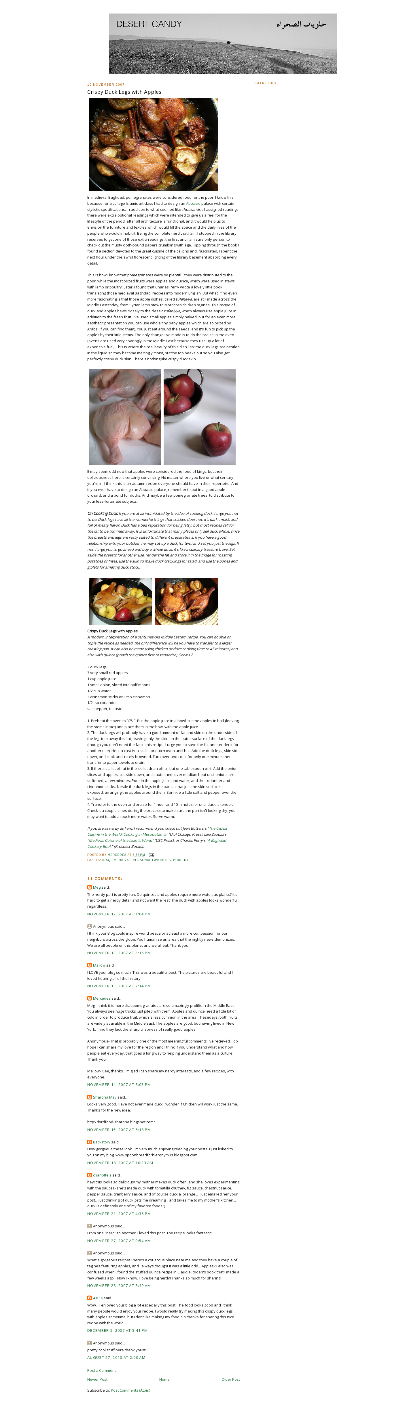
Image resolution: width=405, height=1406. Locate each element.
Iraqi (107, 860)
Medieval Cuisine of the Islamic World (120, 840)
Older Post (231, 1379)
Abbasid (193, 203)
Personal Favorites (152, 860)
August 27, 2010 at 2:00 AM (116, 1357)
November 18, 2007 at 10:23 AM (120, 1162)
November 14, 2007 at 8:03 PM (119, 1084)
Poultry (181, 860)
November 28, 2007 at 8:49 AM (119, 1285)
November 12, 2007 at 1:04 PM (119, 914)
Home (164, 1379)
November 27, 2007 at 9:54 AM (119, 1240)
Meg (97, 887)
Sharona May (105, 1097)
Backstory (101, 1142)
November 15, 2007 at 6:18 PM (119, 1129)
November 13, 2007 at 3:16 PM (119, 952)
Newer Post (97, 1379)
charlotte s (102, 1175)
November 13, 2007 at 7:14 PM (119, 985)
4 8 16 (98, 1297)
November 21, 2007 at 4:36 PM (119, 1213)
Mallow (99, 965)
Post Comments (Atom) (130, 1390)
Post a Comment (101, 1370)
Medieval (122, 860)
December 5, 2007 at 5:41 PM (117, 1330)
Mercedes (102, 998)
